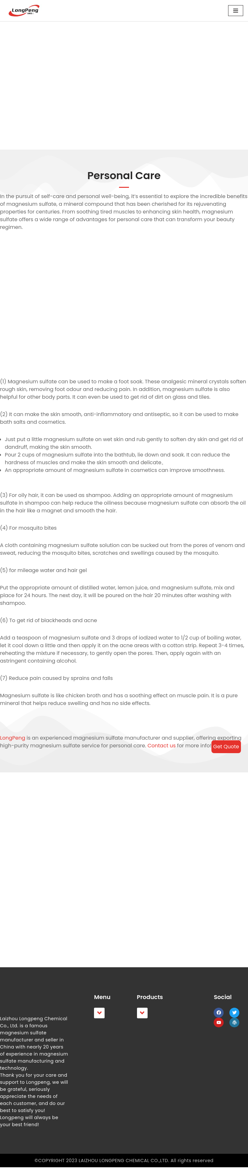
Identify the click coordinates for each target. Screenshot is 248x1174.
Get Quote (226, 746)
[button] (99, 1019)
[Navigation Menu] (235, 10)
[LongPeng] (24, 10)
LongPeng (12, 738)
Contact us (160, 745)
